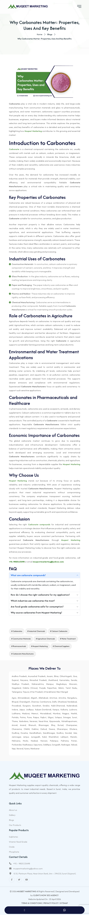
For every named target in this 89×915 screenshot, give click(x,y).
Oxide (12, 846)
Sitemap (64, 903)
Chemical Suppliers (61, 646)
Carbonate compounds (39, 524)
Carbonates (17, 631)
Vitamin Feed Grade (18, 841)
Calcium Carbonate (59, 631)
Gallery (12, 815)
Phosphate (14, 851)
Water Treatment (68, 638)
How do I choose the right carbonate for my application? (40, 595)
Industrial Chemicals (37, 631)
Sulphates (13, 836)
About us (13, 810)
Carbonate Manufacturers (23, 653)
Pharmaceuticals (19, 646)
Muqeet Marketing (33, 131)
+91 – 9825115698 (21, 863)
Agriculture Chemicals (46, 638)
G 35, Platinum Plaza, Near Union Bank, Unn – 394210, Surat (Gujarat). (44, 873)
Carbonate (14, 149)
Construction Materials (22, 638)
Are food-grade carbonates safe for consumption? (37, 607)
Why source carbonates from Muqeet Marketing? (36, 613)
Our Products (15, 825)
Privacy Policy (50, 903)
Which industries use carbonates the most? (33, 601)
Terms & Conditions (31, 903)
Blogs (11, 820)
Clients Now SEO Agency (46, 895)
